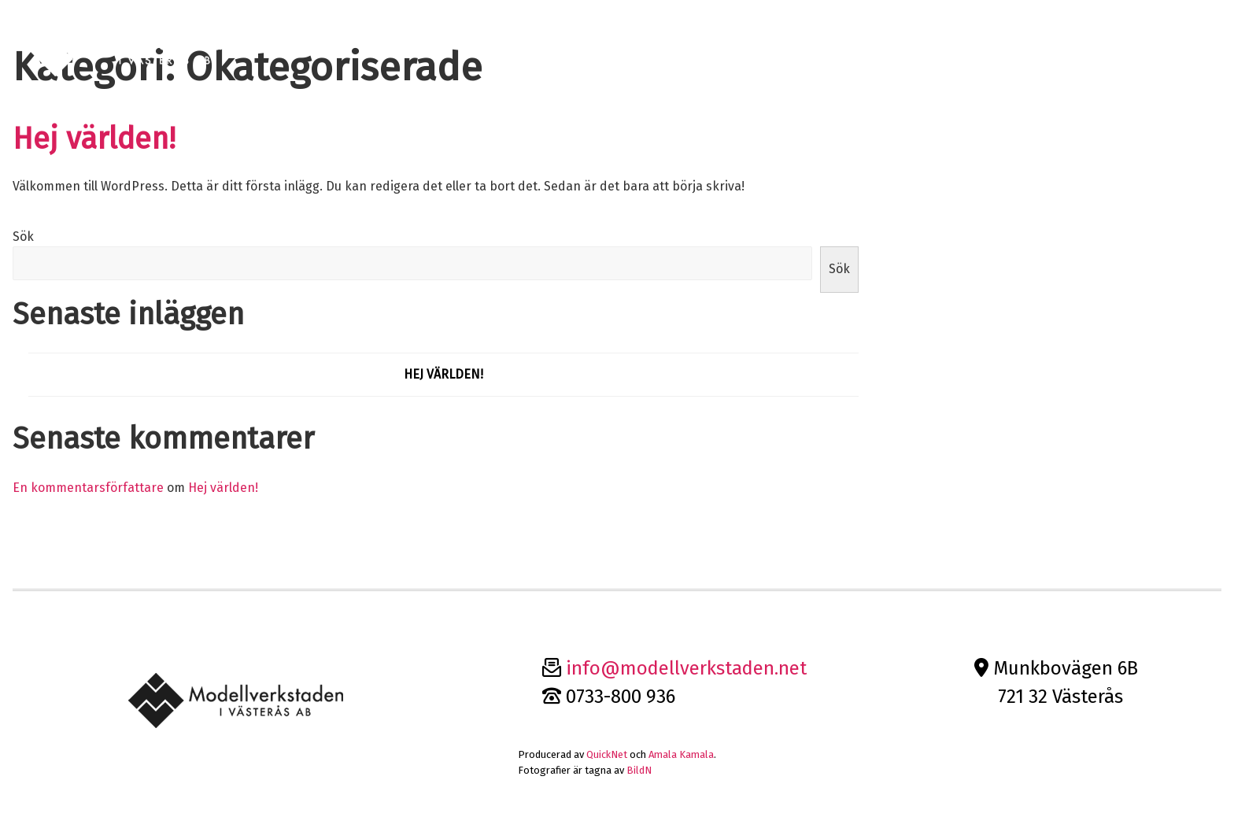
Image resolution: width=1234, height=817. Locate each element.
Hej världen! (94, 139)
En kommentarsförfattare (88, 487)
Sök (23, 236)
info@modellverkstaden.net (686, 668)
